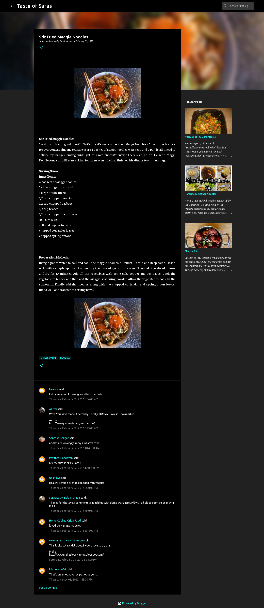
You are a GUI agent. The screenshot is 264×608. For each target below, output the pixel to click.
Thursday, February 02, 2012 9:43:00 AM (73, 428)
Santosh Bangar (59, 437)
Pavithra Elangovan (61, 457)
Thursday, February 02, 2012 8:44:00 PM (73, 530)
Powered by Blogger (132, 603)
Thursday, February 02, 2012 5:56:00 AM (73, 399)
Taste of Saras (34, 6)
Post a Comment (49, 587)
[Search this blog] (236, 6)
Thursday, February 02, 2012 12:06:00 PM (74, 467)
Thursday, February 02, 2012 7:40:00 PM (73, 510)
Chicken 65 (191, 251)
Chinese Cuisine (48, 358)
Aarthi (53, 409)
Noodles (65, 358)
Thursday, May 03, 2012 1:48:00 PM (70, 579)
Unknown (55, 477)
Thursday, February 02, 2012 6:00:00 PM (73, 487)
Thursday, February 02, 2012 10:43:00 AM (74, 448)
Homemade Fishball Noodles (200, 194)
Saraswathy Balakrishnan (64, 497)
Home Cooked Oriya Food (65, 520)
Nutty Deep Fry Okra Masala (200, 136)
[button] (41, 48)
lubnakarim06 (57, 569)
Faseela (53, 389)
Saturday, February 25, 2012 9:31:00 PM (73, 559)
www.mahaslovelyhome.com (66, 540)
